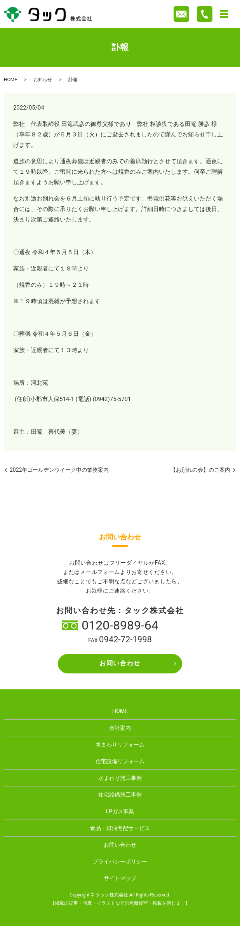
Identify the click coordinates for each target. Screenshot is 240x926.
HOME (10, 79)
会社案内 (120, 728)
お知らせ (42, 79)
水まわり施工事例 (120, 778)
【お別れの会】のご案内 (200, 470)
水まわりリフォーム (120, 744)
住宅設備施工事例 (120, 795)
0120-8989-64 (120, 625)
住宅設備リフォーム (120, 761)
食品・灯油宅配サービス (120, 828)
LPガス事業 (120, 811)
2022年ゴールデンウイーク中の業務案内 (59, 470)
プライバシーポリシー (120, 861)
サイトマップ (120, 878)
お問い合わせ (120, 663)
